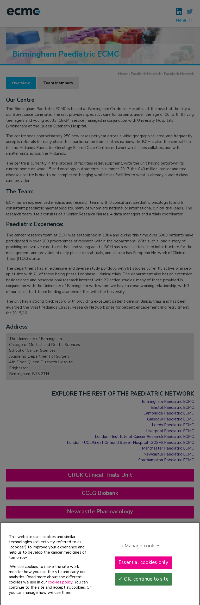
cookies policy (60, 584)
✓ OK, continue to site (143, 581)
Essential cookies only (143, 565)
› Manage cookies (141, 548)
